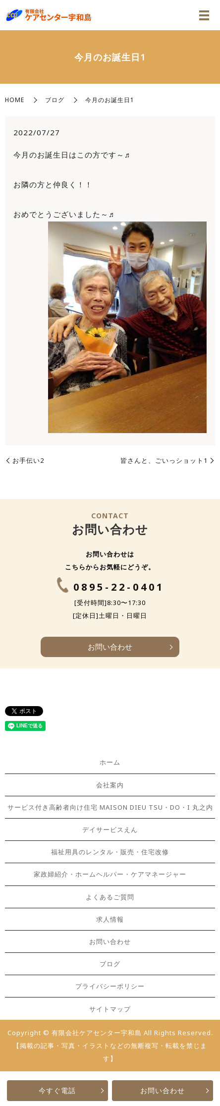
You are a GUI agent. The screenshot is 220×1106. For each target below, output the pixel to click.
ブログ (54, 100)
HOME (14, 100)
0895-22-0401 (119, 587)
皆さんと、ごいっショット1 (164, 460)
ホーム (110, 762)
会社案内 (110, 784)
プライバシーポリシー (110, 986)
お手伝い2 (28, 460)
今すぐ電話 (57, 1090)
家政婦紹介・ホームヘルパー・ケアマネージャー (110, 874)
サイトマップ (110, 1008)
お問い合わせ (162, 1090)
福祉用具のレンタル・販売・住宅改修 (110, 851)
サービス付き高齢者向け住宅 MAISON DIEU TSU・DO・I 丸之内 (110, 807)
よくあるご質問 (110, 896)
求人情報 (110, 919)
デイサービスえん (110, 829)
